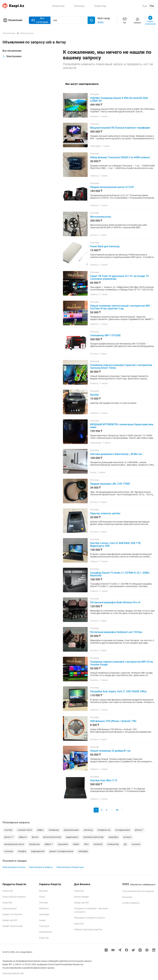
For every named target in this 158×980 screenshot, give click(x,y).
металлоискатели (52, 837)
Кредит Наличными (12, 926)
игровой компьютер (93, 837)
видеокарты (72, 837)
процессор (34, 844)
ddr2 (86, 844)
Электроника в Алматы (41, 867)
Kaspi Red (7, 902)
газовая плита (24, 830)
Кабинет (137, 20)
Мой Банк (44, 908)
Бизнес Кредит (81, 896)
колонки (8, 851)
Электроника (11, 56)
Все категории (39, 20)
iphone (35, 837)
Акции (42, 920)
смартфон (113, 837)
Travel (42, 896)
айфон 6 (23, 837)
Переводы (44, 914)
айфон (40, 830)
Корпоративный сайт (13, 973)
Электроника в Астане (13, 867)
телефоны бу (104, 830)
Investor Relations (130, 903)
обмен (76, 844)
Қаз (145, 5)
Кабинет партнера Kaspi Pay (88, 929)
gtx (125, 844)
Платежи (43, 902)
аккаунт (127, 837)
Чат (124, 20)
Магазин (43, 891)
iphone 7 (139, 830)
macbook (98, 844)
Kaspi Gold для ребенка (14, 896)
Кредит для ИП (9, 920)
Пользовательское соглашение (138, 891)
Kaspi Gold (7, 891)
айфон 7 (49, 844)
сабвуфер (83, 851)
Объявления (12, 20)
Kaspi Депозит (9, 908)
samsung (88, 830)
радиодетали (37, 851)
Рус (152, 5)
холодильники (122, 830)
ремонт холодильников (61, 851)
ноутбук (8, 830)
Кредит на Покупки (12, 914)
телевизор (53, 830)
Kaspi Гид (43, 938)
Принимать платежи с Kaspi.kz (89, 917)
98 (117, 810)
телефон (22, 851)
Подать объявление (150, 20)
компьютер (113, 844)
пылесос (136, 844)
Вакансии (127, 897)
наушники (63, 844)
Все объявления (11, 50)
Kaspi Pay (79, 891)
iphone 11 (9, 837)
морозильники (71, 830)
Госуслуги (44, 926)
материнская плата (14, 844)
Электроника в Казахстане (70, 867)
